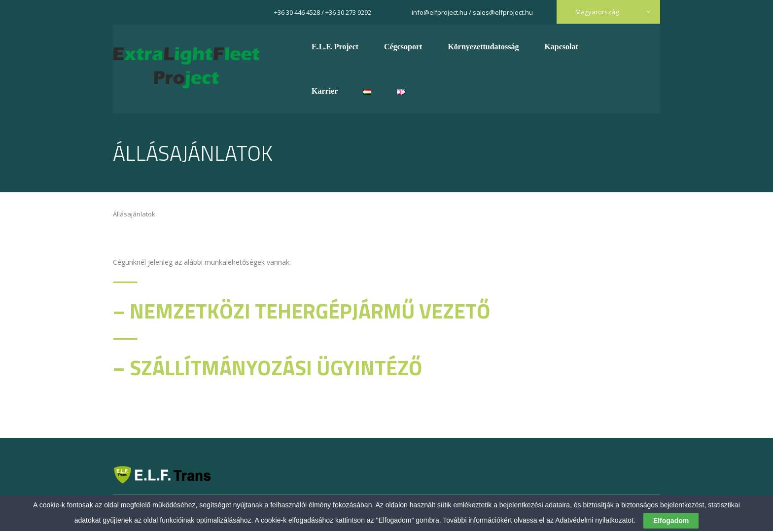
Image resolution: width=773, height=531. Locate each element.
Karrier (325, 91)
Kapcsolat (561, 46)
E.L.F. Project (335, 46)
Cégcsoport (403, 46)
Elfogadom (671, 521)
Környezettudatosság (483, 46)
